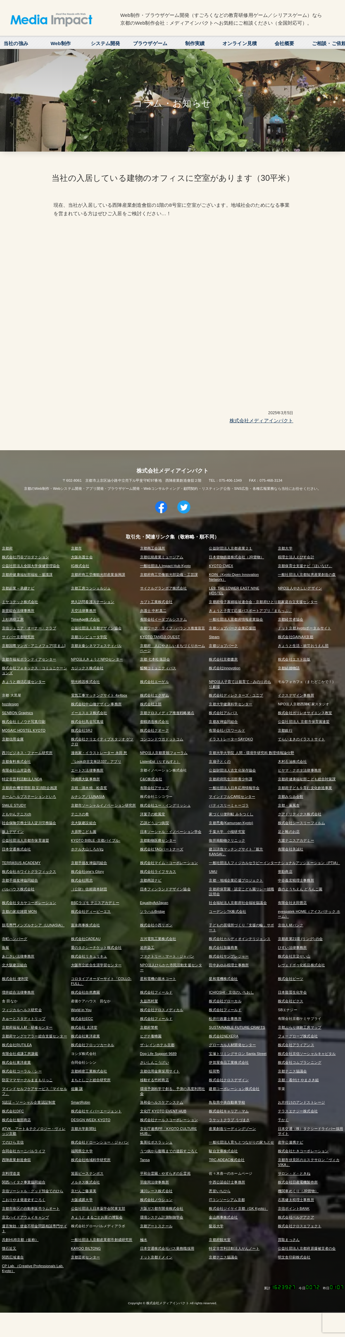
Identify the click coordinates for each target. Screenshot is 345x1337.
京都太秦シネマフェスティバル (96, 646)
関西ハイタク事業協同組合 (23, 1182)
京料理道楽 (11, 1173)
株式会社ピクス (290, 1001)
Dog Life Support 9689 (158, 1054)
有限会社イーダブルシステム (163, 619)
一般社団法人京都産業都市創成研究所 (102, 1240)
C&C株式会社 (151, 779)
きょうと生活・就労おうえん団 (303, 646)
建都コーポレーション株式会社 (234, 1089)
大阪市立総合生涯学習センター (96, 965)
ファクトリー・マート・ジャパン (167, 956)
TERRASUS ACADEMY (21, 863)
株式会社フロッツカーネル (92, 1045)
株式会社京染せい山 (294, 956)
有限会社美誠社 (290, 849)
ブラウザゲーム (150, 43)
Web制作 (61, 43)
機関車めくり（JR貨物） (298, 1191)
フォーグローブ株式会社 (298, 1036)
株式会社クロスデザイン (229, 1080)
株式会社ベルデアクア (296, 1217)
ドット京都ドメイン (156, 1257)
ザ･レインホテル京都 (157, 1045)
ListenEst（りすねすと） (160, 761)
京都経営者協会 (290, 619)
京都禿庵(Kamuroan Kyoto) (231, 823)
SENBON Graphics (17, 713)
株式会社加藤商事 (223, 947)
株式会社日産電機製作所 (298, 1182)
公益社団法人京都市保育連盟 (25, 840)
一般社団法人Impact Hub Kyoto (165, 566)
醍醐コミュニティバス (158, 668)
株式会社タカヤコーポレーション (29, 903)
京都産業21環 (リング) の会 (300, 939)
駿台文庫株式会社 (223, 1151)
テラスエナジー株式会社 (298, 1111)
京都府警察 (149, 1027)
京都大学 (285, 548)
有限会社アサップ (154, 788)
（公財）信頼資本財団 (89, 889)
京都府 (7, 548)
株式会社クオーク (154, 730)
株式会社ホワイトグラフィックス (29, 871)
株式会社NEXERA (223, 1036)
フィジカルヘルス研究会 (22, 1010)
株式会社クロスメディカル (162, 1010)
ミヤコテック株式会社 (20, 602)
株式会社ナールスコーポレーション (169, 1120)
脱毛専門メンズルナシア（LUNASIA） (33, 925)
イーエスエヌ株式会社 (89, 713)
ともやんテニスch (16, 814)
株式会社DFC (13, 1111)
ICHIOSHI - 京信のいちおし (231, 992)
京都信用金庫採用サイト (160, 1071)
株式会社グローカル (225, 1001)
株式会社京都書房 (223, 659)
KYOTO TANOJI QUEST (160, 637)
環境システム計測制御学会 (162, 1217)
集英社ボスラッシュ (156, 1142)
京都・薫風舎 (289, 805)
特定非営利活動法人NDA (22, 779)
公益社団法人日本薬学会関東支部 (98, 1208)
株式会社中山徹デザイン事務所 (96, 704)
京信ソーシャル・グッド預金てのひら (33, 1191)
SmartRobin (80, 1102)
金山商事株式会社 (223, 1217)
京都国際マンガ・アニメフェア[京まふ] (33, 646)
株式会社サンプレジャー (229, 956)
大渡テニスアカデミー (296, 840)
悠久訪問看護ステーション (92, 602)
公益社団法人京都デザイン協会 (96, 628)
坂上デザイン (13, 832)
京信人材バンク (290, 925)
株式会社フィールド (156, 992)
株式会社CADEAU (86, 939)
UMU (213, 871)
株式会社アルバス (223, 713)
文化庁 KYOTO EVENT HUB (163, 1111)
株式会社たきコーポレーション (303, 1151)
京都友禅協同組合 (223, 722)
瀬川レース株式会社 (156, 1191)
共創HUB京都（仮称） (20, 1240)
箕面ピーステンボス (87, 1173)
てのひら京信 (13, 1142)
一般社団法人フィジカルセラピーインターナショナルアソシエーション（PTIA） (274, 863)
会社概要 (284, 43)
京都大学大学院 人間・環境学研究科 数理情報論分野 (251, 753)
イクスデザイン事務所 (296, 695)
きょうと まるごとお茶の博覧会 (97, 1217)
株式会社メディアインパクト (261, 420)
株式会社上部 (151, 704)
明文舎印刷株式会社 (294, 1257)
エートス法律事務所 (87, 770)
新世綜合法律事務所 (18, 611)
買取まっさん (289, 1240)
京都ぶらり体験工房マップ (299, 1027)
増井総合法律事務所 (18, 992)
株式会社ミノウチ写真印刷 (23, 722)
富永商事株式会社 (85, 925)
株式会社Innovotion (224, 668)
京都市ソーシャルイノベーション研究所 (103, 805)
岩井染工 (147, 947)
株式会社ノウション (156, 1200)
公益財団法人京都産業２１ (230, 548)
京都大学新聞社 (83, 1129)
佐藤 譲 (77, 1089)
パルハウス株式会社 (18, 889)
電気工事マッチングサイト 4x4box (99, 695)
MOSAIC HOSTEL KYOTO (23, 730)
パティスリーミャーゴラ (229, 805)
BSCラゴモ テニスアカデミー (95, 903)
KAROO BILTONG (86, 1248)
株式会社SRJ (81, 730)
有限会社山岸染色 (16, 770)
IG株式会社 (80, 566)
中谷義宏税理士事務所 (296, 880)
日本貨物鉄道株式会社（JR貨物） (236, 557)
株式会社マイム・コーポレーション (169, 863)
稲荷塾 (214, 1071)
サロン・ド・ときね (294, 1173)
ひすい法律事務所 (292, 947)
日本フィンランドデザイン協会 (165, 889)
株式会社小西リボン (156, 925)
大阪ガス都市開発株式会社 (162, 1208)
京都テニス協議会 (292, 1071)
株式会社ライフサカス (158, 871)
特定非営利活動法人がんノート (234, 1248)
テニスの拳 (80, 814)
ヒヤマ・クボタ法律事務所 (299, 770)
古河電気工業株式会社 (158, 939)
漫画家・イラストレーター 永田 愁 (99, 753)
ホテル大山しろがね (87, 849)
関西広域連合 (13, 1257)
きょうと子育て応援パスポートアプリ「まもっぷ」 (250, 611)
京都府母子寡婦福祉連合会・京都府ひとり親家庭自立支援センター (263, 602)
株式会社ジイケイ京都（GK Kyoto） (238, 1208)
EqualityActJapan (154, 903)
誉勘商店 (285, 871)
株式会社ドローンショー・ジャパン (100, 1142)
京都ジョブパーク (223, 646)
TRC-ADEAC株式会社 (226, 1160)
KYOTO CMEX (221, 566)
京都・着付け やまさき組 (298, 1080)
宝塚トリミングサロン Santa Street (238, 1054)
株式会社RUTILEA (17, 1045)
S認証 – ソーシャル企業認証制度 (28, 1102)
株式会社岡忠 (82, 880)
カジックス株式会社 (87, 668)
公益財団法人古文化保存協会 (232, 770)
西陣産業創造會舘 (16, 1160)
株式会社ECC (82, 1019)
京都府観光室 (220, 1240)
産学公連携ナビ (290, 1142)
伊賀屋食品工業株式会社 (229, 1062)
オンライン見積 (239, 43)
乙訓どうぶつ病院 (154, 823)
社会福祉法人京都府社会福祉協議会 (238, 903)
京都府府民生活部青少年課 (230, 779)
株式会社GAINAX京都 (295, 637)
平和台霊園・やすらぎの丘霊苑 (165, 1173)
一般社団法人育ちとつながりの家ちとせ (241, 1142)
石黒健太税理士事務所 (296, 1200)
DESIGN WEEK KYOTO (91, 1120)
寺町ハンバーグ (14, 939)
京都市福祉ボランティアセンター (29, 659)
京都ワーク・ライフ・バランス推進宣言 (172, 628)
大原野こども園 (83, 832)
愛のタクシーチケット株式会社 (96, 947)
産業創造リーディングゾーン (232, 1129)
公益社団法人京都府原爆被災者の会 (307, 1248)
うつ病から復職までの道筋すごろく (169, 1151)
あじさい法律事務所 (18, 956)
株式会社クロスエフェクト (299, 1226)
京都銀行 (285, 730)
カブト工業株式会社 (156, 602)
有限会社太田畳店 (292, 903)
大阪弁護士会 (82, 557)
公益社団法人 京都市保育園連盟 (303, 722)
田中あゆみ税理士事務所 (229, 965)
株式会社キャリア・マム (229, 1111)
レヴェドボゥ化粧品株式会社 (301, 965)
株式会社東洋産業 (85, 1036)
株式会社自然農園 (85, 992)
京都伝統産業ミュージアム (162, 557)
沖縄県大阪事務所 (85, 779)
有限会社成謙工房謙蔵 (20, 1054)
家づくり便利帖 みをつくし (231, 814)
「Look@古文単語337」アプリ (96, 761)
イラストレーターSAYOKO (231, 739)
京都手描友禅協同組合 (89, 863)
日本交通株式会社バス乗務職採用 (167, 1248)
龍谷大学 (216, 1226)
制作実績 (195, 43)
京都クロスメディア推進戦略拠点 (167, 713)
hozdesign (10, 704)
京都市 (76, 548)
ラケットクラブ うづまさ (229, 1120)
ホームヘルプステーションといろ (29, 796)
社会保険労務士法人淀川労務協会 (29, 823)
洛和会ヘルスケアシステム (162, 1102)
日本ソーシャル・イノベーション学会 (171, 832)
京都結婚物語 (289, 668)
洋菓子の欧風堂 (152, 814)
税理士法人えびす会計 (296, 557)
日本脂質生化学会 (292, 992)
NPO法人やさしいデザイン (300, 588)
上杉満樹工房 (13, 619)
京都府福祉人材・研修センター (27, 1027)
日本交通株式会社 (16, 849)
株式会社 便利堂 (15, 979)
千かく (283, 1120)
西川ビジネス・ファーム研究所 (27, 753)
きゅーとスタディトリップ (23, 1019)
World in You (81, 1010)
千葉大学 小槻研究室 (227, 832)
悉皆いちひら (220, 1191)
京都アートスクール (156, 1226)
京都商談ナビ (151, 880)
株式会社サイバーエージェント (96, 1111)
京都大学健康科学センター (230, 704)
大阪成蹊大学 (82, 1200)
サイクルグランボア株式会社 (163, 588)
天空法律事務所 (83, 611)
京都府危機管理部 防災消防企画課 (29, 788)
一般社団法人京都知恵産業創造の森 (307, 574)
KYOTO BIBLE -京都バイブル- (95, 840)
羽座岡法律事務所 (154, 1182)
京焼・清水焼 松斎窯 (89, 788)
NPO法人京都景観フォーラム (164, 753)
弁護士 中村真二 (153, 611)
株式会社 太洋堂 (84, 1027)
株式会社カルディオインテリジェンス (239, 939)
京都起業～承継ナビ (18, 588)
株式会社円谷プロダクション (25, 557)
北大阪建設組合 (83, 823)
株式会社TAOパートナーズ (162, 849)
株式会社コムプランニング (299, 1062)
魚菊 (5, 947)
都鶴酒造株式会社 (154, 722)
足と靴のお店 (289, 832)
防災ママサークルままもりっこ (27, 1080)
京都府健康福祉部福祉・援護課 (27, 574)
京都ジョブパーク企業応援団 (232, 628)
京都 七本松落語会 (155, 659)
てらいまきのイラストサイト (301, 739)
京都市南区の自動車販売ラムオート (31, 1208)
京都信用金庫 (13, 739)
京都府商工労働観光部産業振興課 (98, 574)
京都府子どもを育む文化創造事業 (305, 788)
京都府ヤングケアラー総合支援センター (34, 1036)
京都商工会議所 (152, 548)
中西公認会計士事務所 (227, 1182)
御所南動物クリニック (227, 840)
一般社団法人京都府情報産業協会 (236, 619)
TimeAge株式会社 (85, 619)
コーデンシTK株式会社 (227, 911)
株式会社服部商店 (16, 1120)
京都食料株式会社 (16, 761)
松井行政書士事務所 (225, 1019)
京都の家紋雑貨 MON (19, 911)
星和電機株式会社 (223, 979)
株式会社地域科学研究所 (91, 1160)
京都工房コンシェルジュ (91, 588)
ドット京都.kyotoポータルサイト (304, 628)
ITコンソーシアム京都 (226, 1200)
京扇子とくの (220, 761)
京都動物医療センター (158, 840)
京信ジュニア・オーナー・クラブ (29, 628)
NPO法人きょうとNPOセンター (97, 659)
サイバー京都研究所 (18, 637)
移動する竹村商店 (154, 1080)
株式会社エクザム (154, 695)
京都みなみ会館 (290, 796)
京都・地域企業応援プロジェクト (236, 880)
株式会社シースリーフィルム (301, 823)
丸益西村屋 (149, 1001)
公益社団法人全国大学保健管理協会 (31, 566)
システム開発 (105, 43)
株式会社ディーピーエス (91, 911)
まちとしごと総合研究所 (91, 1080)
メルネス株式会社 (85, 1182)
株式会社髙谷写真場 (87, 722)
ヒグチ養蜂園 (151, 1036)
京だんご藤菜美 (83, 1191)
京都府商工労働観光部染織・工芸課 (169, 574)
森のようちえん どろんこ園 (300, 889)
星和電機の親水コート (158, 979)
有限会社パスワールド (227, 730)
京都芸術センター (85, 1257)
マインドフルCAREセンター (232, 796)
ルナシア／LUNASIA (88, 796)
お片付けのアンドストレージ (301, 1102)
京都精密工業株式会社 (89, 1071)
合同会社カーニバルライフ (23, 1151)
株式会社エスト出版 (294, 659)
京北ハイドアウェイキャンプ (25, 1217)
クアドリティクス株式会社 (299, 814)
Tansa (145, 1160)
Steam (214, 637)
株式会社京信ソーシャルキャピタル (307, 1054)
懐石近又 (9, 1248)
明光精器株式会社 (85, 682)
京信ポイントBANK (293, 1208)
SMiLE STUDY (14, 805)
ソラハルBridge (152, 911)
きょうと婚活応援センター (23, 682)
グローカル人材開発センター (232, 1045)
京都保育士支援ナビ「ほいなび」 (305, 566)
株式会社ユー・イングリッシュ (165, 805)
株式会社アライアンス (296, 1045)
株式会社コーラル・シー (22, 1071)
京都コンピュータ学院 (89, 637)
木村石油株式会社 (292, 761)
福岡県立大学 (82, 1151)
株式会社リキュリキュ (89, 956)
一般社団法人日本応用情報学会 (234, 788)
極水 (143, 1240)
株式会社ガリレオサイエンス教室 (305, 713)
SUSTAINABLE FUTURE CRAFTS (237, 1027)
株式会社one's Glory (87, 871)
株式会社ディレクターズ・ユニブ (236, 695)
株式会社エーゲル (154, 682)
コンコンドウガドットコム (162, 739)
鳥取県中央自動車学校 (227, 1102)
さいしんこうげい (154, 1062)
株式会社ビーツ (290, 979)
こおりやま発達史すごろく (23, 1200)
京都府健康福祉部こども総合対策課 (307, 779)
